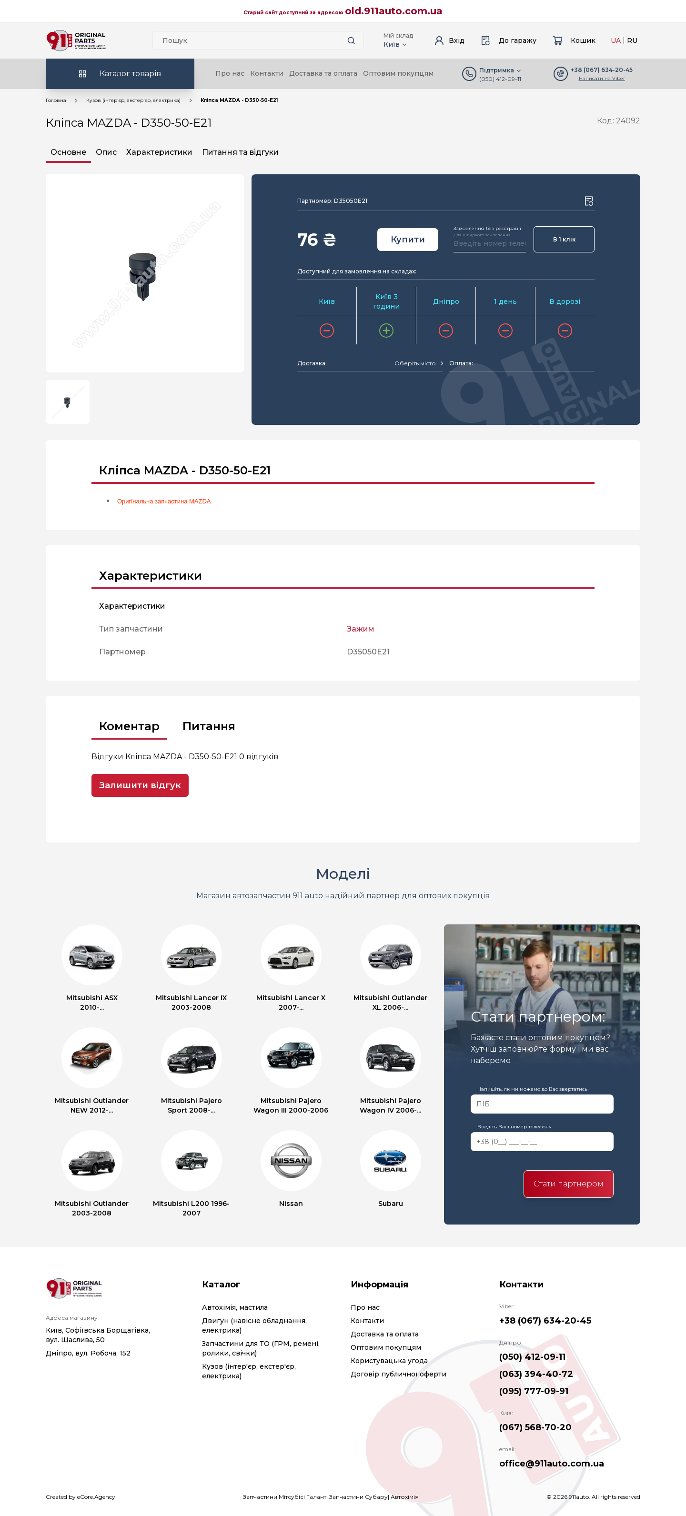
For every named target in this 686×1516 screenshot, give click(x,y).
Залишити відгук (140, 785)
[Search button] (351, 40)
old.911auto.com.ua (394, 11)
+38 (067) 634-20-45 (545, 1320)
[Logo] (76, 40)
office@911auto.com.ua (551, 1463)
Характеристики (159, 152)
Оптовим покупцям (398, 73)
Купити (408, 239)
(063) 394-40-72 (536, 1374)
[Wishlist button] (589, 201)
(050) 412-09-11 (500, 78)
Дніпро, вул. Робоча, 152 (88, 1353)
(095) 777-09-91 (533, 1391)
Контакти (266, 73)
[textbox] (415, 363)
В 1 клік (564, 239)
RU (632, 40)
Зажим (360, 628)
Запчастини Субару (358, 1496)
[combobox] (418, 363)
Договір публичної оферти (398, 1374)
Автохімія (405, 1496)
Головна (56, 100)
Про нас (229, 73)
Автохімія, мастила (235, 1307)
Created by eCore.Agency (80, 1496)
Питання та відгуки (240, 152)
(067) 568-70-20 (535, 1427)
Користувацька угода (389, 1360)
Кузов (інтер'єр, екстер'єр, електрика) (133, 100)
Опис (106, 152)
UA (616, 40)
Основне (68, 152)
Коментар (129, 726)
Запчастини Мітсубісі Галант (284, 1496)
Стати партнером (569, 1183)
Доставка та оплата (323, 73)
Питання (208, 726)
